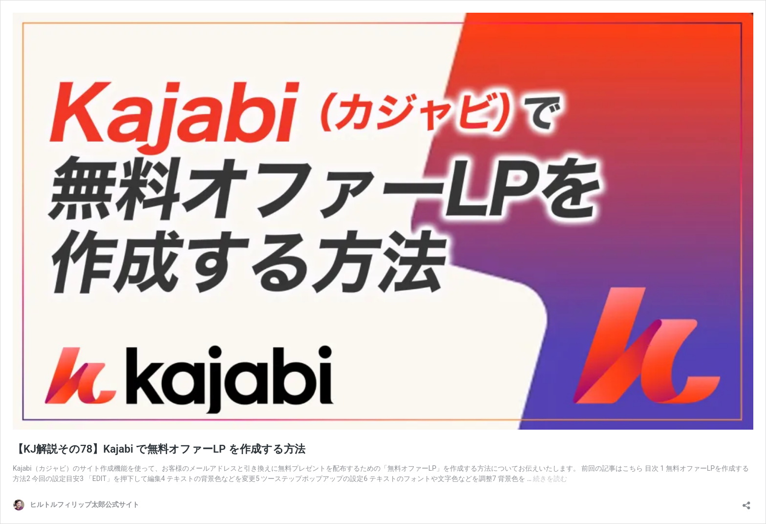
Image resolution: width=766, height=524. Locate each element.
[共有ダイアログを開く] (746, 502)
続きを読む (550, 478)
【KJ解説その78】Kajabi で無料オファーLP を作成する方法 (159, 449)
